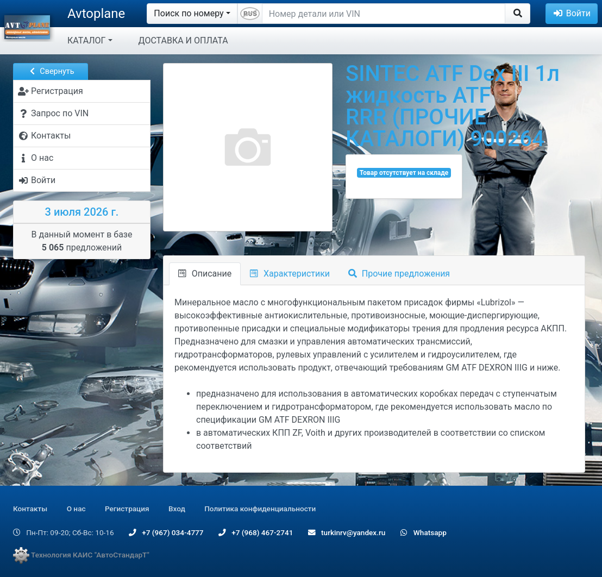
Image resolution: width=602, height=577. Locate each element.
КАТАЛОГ (86, 40)
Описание (204, 273)
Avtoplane (96, 13)
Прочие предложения (399, 273)
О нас (76, 508)
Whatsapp (423, 532)
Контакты (30, 508)
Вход (176, 508)
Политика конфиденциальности (260, 508)
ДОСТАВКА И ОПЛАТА (183, 40)
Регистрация (127, 508)
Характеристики (290, 273)
